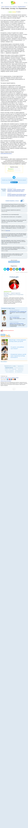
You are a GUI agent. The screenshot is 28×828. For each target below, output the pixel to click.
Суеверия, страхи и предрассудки (10, 369)
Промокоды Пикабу (15, 377)
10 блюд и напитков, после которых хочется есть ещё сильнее (16, 195)
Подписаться (14, 182)
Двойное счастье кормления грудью (17, 323)
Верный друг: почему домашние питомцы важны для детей (17, 340)
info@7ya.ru (3, 377)
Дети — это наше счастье (14, 317)
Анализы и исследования (9, 370)
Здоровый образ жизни (11, 188)
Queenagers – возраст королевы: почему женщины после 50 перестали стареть (16, 190)
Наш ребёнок (8, 380)
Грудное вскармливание (14, 322)
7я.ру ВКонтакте (11, 379)
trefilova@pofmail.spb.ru (6, 153)
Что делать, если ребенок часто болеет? (17, 347)
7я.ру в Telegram (7, 379)
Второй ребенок (20, 369)
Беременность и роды (10, 366)
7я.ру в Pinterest (9, 379)
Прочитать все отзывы (14, 261)
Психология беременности (18, 367)
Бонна (5, 380)
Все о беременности (18, 371)
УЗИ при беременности (19, 370)
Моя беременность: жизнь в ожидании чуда (18, 311)
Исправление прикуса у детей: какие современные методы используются (18, 356)
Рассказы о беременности (14, 310)
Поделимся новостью (9, 367)
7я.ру (15, 379)
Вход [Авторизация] (25, 2)
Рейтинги (2, 380)
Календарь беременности (8, 330)
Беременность (21, 366)
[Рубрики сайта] (2, 3)
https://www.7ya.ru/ (8, 377)
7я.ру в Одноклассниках (13, 379)
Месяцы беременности (10, 371)
